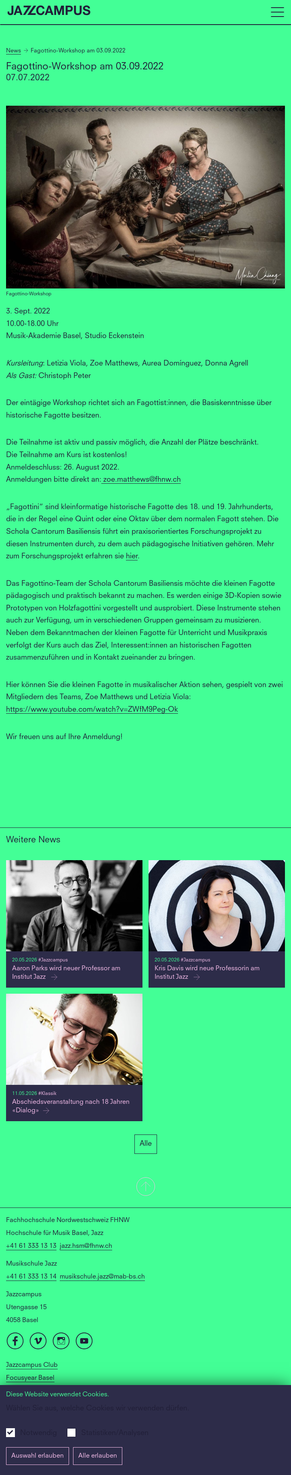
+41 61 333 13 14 (31, 1277)
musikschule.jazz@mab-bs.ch (102, 1277)
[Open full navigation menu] (277, 12)
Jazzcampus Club (32, 1365)
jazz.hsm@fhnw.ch (86, 1246)
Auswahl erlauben (37, 1456)
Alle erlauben (97, 1456)
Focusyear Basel (30, 1378)
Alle (146, 1143)
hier (132, 556)
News (13, 51)
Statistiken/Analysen (115, 1433)
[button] (145, 1187)
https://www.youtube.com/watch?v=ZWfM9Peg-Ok (92, 709)
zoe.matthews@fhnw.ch (141, 479)
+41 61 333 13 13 (31, 1246)
